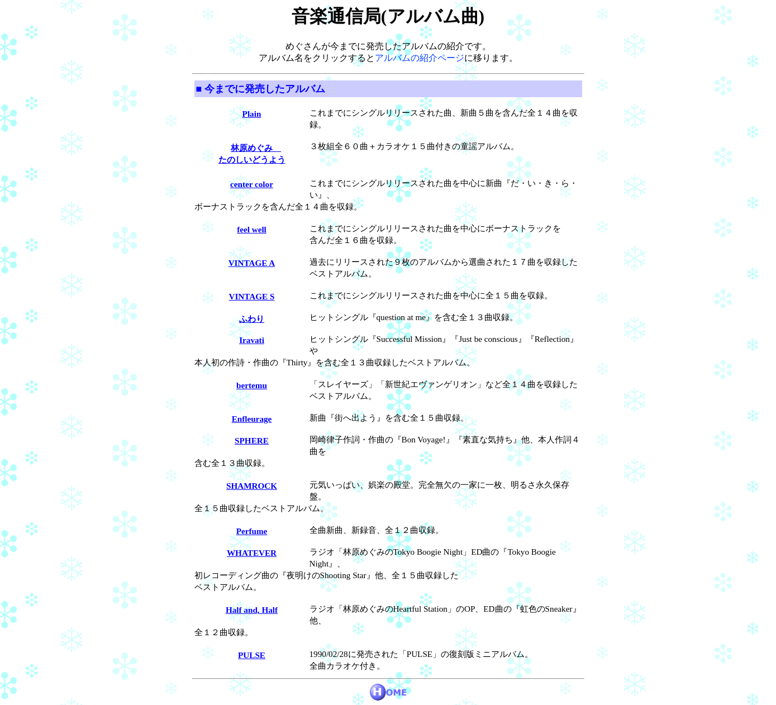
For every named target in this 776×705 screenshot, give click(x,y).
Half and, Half (252, 610)
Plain (251, 113)
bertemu (251, 385)
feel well (251, 229)
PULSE (251, 655)
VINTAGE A (251, 263)
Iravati (251, 340)
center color (251, 184)
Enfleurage (252, 418)
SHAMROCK (251, 485)
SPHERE (252, 440)
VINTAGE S (251, 296)
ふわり (251, 318)
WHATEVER (252, 553)
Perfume (252, 531)
